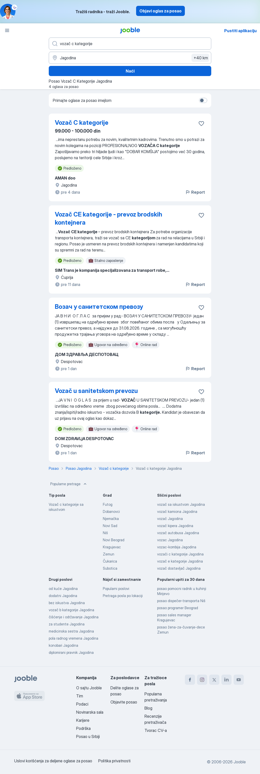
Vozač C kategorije (81, 122)
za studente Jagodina (67, 624)
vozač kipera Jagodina (175, 526)
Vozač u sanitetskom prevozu (96, 390)
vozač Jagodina (170, 518)
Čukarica (110, 561)
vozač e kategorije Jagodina (180, 561)
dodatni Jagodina (63, 595)
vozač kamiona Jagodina (177, 511)
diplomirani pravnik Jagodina (71, 652)
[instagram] (202, 680)
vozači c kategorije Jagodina (180, 554)
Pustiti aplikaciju (240, 30)
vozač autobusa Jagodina (178, 533)
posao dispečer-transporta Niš (181, 601)
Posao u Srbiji (88, 736)
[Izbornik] (7, 30)
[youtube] (239, 680)
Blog (148, 708)
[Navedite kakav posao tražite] (130, 44)
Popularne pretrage (69, 484)
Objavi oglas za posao (160, 10)
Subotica (110, 568)
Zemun (108, 554)
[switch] (203, 100)
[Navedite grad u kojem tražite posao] (130, 58)
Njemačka (111, 518)
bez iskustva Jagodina (67, 603)
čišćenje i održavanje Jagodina (74, 617)
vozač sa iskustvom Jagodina (181, 504)
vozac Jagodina (170, 540)
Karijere (82, 720)
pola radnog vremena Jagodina (73, 638)
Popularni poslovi (116, 588)
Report (195, 192)
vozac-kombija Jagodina (176, 547)
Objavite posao (123, 702)
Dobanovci (111, 511)
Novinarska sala (89, 712)
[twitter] (214, 680)
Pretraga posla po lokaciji (123, 595)
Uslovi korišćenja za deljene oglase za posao (53, 760)
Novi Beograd (113, 540)
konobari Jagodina (63, 645)
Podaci (82, 704)
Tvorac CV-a (155, 730)
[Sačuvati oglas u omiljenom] (201, 123)
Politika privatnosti (114, 760)
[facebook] (190, 680)
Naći (130, 71)
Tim (79, 695)
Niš (105, 533)
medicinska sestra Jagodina (71, 631)
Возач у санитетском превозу (99, 306)
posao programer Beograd (177, 608)
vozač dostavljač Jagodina (179, 568)
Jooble (240, 761)
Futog (107, 504)
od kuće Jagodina (63, 588)
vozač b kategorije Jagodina (71, 610)
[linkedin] (226, 680)
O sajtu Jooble (89, 687)
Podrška (83, 728)
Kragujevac (112, 547)
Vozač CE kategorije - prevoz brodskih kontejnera (108, 218)
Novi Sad (110, 526)
